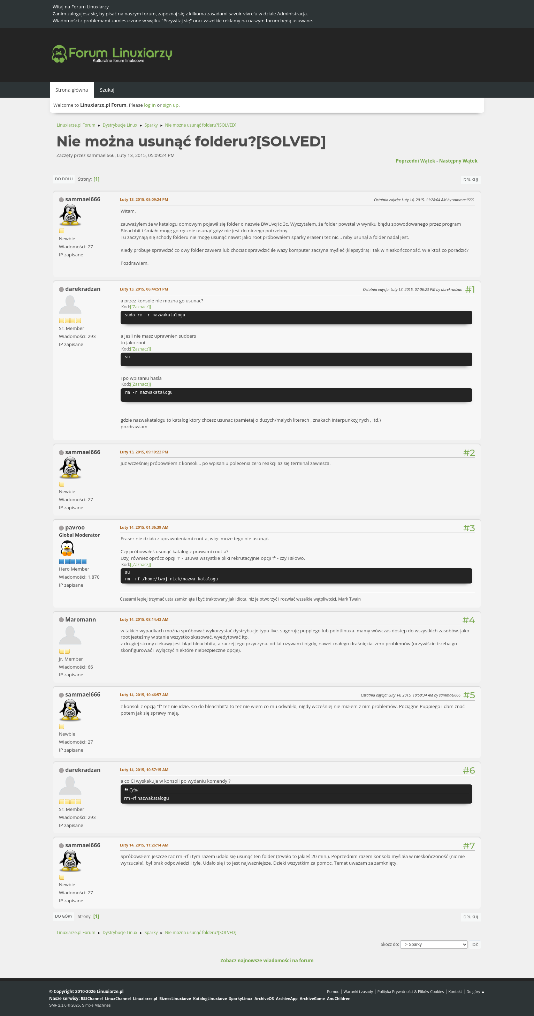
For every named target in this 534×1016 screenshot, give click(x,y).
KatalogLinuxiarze (210, 998)
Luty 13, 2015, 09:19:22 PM (144, 451)
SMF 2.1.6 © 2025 (64, 1005)
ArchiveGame (312, 998)
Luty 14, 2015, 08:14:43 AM (144, 619)
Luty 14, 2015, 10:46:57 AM (144, 694)
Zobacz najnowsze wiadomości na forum (266, 960)
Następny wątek (458, 161)
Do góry (64, 916)
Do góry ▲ (475, 991)
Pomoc (333, 991)
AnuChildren (338, 998)
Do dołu (64, 178)
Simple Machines (96, 1005)
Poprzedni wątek (415, 161)
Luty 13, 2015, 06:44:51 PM (144, 289)
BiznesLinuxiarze (175, 998)
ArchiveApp (287, 998)
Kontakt (455, 991)
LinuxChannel (118, 998)
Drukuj (471, 179)
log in (150, 105)
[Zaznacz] (140, 307)
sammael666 (82, 199)
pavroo (75, 527)
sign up (170, 105)
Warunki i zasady (358, 991)
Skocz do (389, 944)
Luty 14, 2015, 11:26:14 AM (144, 845)
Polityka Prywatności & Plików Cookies (410, 991)
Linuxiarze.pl (145, 998)
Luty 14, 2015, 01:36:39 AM (144, 527)
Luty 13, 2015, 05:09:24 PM (144, 199)
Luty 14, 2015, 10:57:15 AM (144, 769)
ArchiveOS (264, 998)
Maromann (80, 619)
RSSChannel (92, 998)
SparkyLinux (240, 998)
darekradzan (82, 289)
